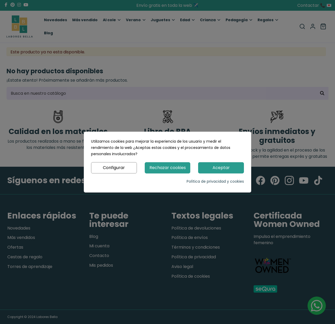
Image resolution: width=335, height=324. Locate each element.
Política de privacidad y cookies (215, 181)
